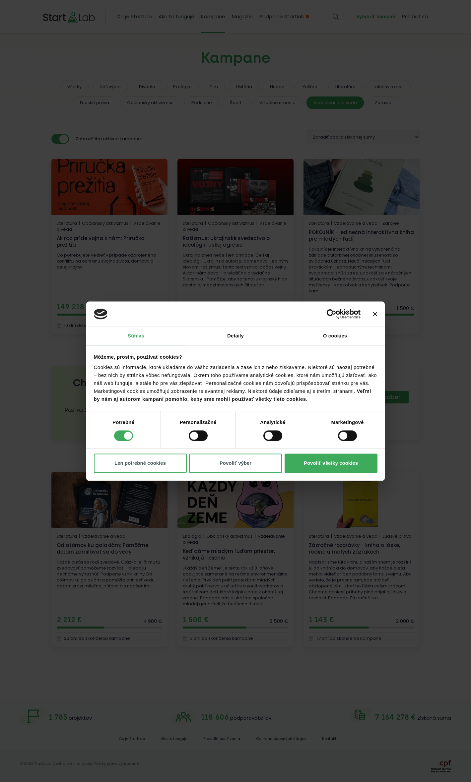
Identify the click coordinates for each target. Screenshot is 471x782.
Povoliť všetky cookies (331, 463)
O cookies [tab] (335, 336)
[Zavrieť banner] (375, 314)
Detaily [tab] (235, 336)
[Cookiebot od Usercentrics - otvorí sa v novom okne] (332, 314)
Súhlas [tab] (136, 336)
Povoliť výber (235, 463)
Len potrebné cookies (140, 463)
